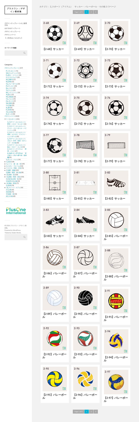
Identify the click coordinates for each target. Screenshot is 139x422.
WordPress (17, 230)
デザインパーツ (10, 35)
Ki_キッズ (9, 114)
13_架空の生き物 (11, 181)
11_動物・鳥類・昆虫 (13, 177)
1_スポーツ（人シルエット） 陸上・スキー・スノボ (17, 146)
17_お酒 (8, 190)
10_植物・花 (10, 174)
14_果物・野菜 (11, 183)
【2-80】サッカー (53, 198)
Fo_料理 (8, 110)
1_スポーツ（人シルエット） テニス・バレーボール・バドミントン (17, 128)
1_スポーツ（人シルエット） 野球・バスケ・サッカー (17, 123)
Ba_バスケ (9, 88)
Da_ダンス (9, 101)
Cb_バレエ (9, 99)
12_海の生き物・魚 (12, 179)
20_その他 (9, 196)
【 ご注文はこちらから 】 (14, 38)
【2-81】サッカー (83, 198)
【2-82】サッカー (114, 198)
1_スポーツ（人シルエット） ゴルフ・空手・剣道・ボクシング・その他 (17, 141)
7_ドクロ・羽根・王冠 (13, 168)
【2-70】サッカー (114, 49)
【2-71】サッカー (53, 86)
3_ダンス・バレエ (12, 159)
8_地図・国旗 (10, 170)
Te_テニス (9, 90)
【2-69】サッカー (83, 49)
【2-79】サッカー (114, 161)
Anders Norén (16, 233)
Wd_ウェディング (12, 73)
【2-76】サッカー (114, 123)
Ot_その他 (9, 112)
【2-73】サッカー (114, 86)
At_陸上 (8, 94)
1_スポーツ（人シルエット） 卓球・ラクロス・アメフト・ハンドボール (17, 134)
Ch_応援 (8, 105)
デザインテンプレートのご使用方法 (16, 24)
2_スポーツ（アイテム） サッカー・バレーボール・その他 (17, 155)
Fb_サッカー (10, 86)
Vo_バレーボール (11, 84)
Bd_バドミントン (11, 92)
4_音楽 (8, 162)
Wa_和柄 (9, 103)
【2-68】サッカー (53, 49)
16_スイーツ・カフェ (13, 187)
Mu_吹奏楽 (9, 97)
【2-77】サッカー (53, 161)
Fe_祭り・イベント (12, 75)
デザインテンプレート (13, 31)
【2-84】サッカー (83, 235)
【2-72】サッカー (83, 86)
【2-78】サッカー (83, 161)
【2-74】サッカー (53, 123)
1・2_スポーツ (11, 119)
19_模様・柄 (10, 194)
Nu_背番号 (9, 79)
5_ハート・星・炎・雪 (13, 164)
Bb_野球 (8, 82)
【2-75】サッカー (83, 123)
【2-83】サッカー (53, 235)
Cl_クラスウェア (11, 77)
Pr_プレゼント (10, 71)
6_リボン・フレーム (13, 166)
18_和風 (8, 192)
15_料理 (8, 185)
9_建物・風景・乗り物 (13, 172)
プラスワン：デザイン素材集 (16, 10)
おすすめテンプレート (13, 28)
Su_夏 (8, 107)
